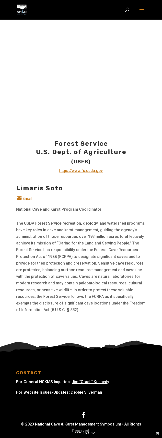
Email (24, 198)
